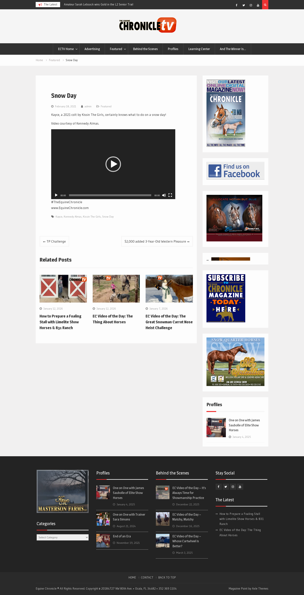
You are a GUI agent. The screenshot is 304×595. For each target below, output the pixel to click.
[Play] (56, 195)
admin (88, 106)
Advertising (92, 49)
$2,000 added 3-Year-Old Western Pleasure (155, 241)
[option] (99, 4)
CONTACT (147, 578)
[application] (113, 164)
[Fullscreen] (170, 195)
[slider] (110, 195)
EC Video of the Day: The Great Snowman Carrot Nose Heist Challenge (169, 322)
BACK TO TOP (167, 578)
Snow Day (108, 216)
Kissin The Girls (92, 216)
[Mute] (164, 195)
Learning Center (199, 49)
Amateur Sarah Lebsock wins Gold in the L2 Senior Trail (98, 4)
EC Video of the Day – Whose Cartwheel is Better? (186, 541)
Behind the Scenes (145, 49)
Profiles (173, 49)
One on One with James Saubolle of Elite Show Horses (244, 425)
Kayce (59, 216)
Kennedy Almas (73, 216)
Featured (116, 49)
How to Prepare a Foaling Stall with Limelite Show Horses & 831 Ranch (60, 322)
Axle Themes (260, 588)
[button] (113, 164)
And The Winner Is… (233, 49)
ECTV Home (66, 49)
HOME (132, 578)
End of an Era (122, 536)
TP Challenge (56, 241)
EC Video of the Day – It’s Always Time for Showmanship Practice (189, 493)
